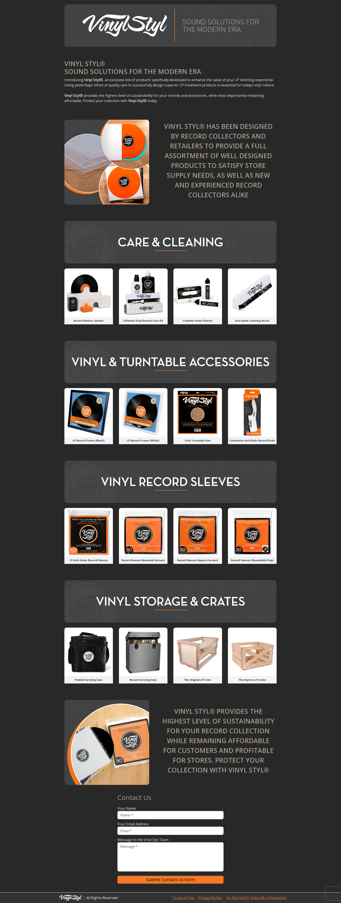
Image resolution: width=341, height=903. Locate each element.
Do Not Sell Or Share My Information (256, 897)
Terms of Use (183, 897)
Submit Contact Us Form (170, 880)
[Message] (170, 856)
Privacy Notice (210, 897)
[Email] (170, 831)
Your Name (126, 808)
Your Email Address (133, 824)
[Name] (170, 815)
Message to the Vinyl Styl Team (143, 839)
